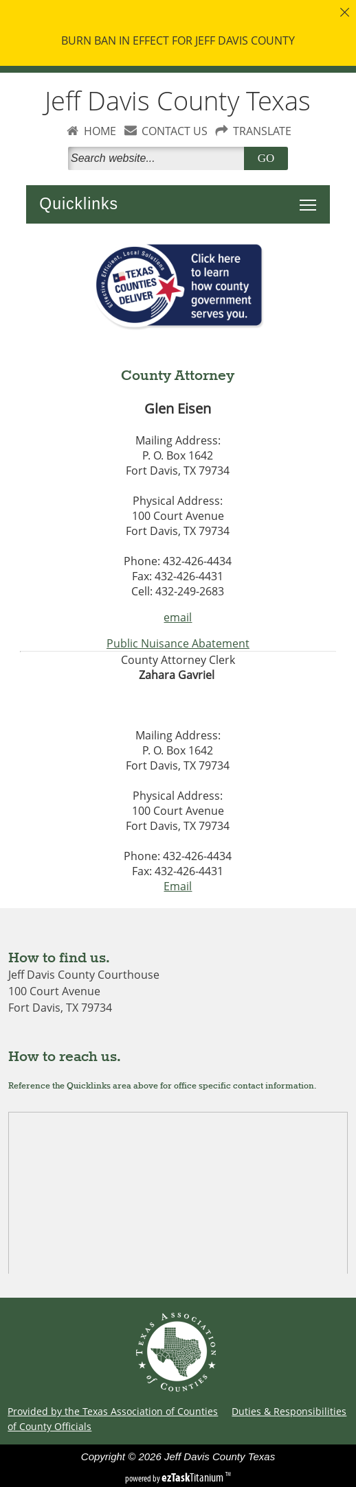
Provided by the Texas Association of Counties (113, 1411)
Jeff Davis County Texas (178, 100)
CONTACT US (175, 131)
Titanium (193, 1477)
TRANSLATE (262, 131)
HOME (100, 131)
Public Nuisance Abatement (178, 643)
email (178, 617)
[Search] (158, 158)
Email (178, 886)
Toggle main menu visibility (311, 197)
